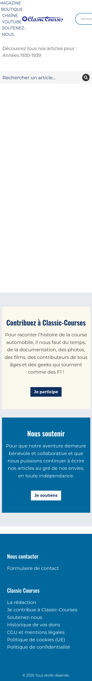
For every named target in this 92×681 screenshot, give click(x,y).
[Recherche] (86, 77)
